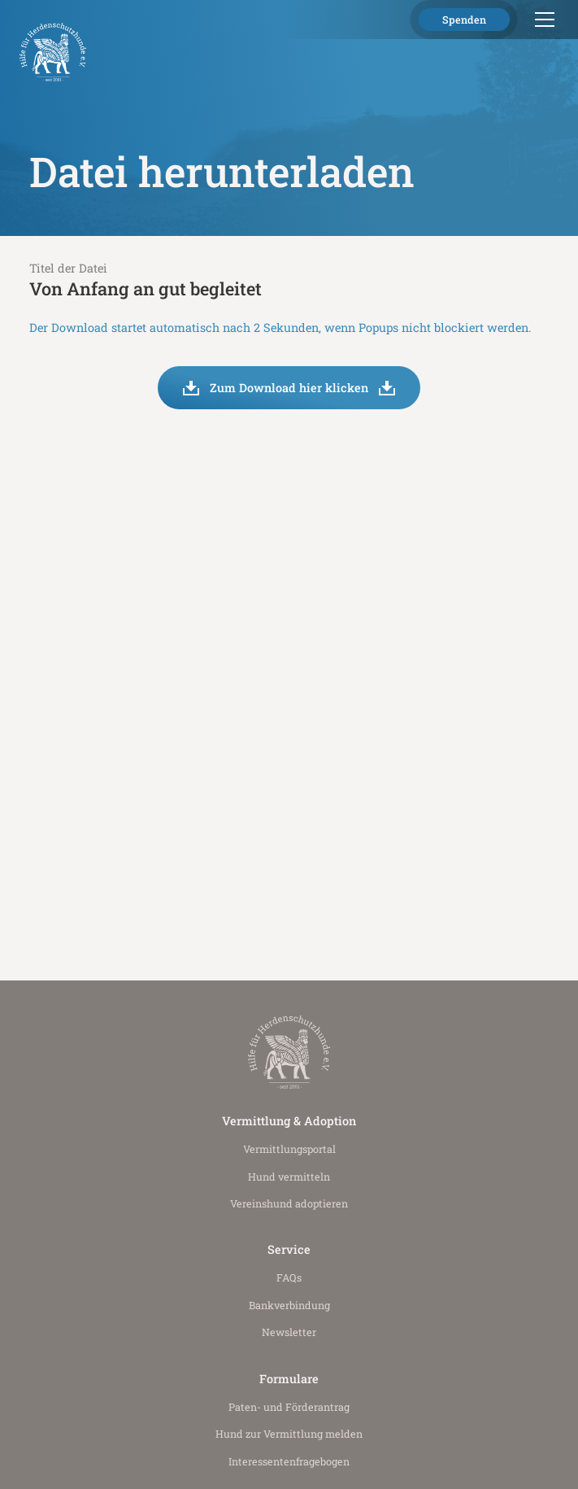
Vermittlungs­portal (289, 1148)
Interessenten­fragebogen (289, 1461)
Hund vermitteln (289, 1176)
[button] (541, 19)
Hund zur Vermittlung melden (289, 1433)
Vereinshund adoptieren (289, 1203)
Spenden (464, 19)
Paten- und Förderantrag (289, 1406)
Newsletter (289, 1331)
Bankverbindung (289, 1305)
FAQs (289, 1277)
